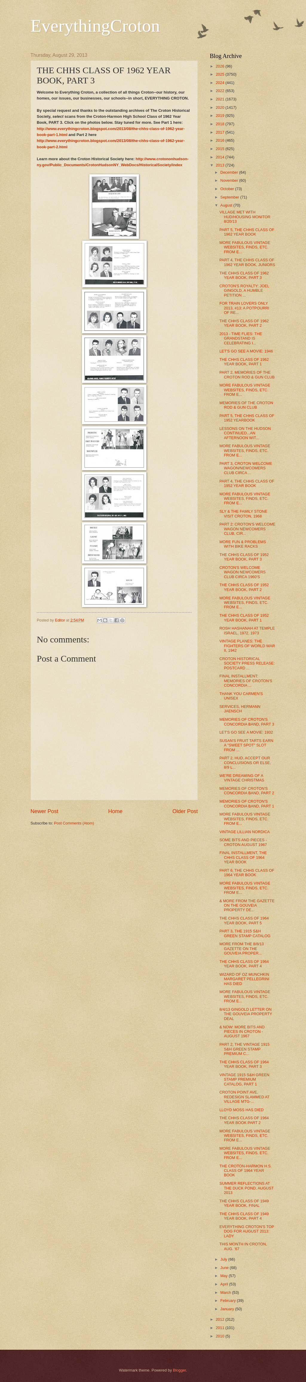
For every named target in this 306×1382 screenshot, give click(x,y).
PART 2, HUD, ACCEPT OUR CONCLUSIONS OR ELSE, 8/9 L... (245, 762)
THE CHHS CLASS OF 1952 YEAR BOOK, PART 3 (244, 556)
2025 (220, 74)
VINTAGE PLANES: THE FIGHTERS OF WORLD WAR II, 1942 (247, 646)
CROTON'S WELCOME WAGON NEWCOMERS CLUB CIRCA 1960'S (242, 572)
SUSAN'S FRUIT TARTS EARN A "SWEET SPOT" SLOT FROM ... (246, 745)
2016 (220, 140)
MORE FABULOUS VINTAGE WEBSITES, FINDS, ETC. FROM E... (244, 247)
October (227, 189)
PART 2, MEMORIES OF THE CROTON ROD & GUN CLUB (247, 374)
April (224, 1284)
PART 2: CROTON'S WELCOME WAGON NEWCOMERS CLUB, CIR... (247, 529)
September (230, 197)
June (225, 1267)
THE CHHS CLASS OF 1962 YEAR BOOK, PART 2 (244, 323)
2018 (220, 124)
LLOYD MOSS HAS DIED (241, 1110)
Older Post (185, 811)
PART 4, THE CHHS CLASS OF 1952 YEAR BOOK (246, 483)
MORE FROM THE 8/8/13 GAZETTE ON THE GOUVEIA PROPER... (241, 948)
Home (115, 811)
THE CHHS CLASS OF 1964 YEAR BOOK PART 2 (244, 1120)
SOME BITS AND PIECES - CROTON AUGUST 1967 (243, 842)
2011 (220, 1328)
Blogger (179, 1370)
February (228, 1300)
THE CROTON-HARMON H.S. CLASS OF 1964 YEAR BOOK (245, 1171)
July (224, 1259)
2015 (220, 148)
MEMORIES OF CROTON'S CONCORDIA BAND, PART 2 (246, 790)
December (229, 172)
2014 (220, 157)
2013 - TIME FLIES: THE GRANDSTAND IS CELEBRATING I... (240, 338)
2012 (220, 1319)
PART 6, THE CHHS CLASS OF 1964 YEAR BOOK (246, 872)
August (226, 205)
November (229, 180)
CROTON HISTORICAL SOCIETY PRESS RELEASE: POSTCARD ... (247, 663)
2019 (220, 115)
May (224, 1275)
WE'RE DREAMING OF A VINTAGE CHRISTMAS (241, 777)
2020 (220, 107)
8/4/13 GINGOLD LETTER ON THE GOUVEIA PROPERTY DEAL (245, 1014)
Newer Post (44, 811)
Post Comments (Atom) (74, 823)
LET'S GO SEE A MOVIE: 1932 (246, 732)
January (227, 1309)
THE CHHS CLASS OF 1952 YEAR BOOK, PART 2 (244, 587)
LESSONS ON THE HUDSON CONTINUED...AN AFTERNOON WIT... (245, 433)
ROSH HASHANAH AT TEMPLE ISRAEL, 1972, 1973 (247, 630)
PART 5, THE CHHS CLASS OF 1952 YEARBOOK (246, 417)
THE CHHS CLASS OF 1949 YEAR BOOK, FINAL (244, 1203)
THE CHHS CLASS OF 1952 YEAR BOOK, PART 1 (244, 617)
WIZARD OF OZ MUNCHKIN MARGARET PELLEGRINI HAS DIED (244, 979)
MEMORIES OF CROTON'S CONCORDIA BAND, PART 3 (246, 721)
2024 (220, 82)
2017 (220, 132)
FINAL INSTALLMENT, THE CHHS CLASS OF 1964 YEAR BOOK (243, 857)
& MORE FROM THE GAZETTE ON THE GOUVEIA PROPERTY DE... (246, 905)
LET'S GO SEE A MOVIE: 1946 (246, 351)
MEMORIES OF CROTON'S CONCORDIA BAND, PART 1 (246, 803)
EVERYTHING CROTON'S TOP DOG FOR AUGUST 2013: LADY (246, 1231)
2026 (220, 66)
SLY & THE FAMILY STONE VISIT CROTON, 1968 (243, 513)
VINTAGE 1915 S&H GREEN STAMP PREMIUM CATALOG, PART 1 (244, 1079)
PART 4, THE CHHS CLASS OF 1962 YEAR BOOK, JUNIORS (247, 262)
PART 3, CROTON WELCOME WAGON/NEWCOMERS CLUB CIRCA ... (245, 468)
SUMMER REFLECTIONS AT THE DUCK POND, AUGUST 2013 (246, 1188)
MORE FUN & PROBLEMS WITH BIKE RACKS (242, 544)
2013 (220, 165)
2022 (220, 90)
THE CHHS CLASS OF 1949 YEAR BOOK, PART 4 (244, 1216)
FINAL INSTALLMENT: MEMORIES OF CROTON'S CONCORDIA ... (245, 681)
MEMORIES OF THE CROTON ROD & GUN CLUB (246, 405)
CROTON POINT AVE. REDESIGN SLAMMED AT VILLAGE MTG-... (244, 1097)
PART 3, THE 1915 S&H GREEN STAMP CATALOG (244, 933)
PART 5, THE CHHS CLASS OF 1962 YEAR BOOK (246, 231)
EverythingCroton (95, 26)
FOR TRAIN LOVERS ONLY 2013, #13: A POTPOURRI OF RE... (244, 308)
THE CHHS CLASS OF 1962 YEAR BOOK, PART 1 (244, 361)
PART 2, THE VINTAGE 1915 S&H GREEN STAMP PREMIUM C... (244, 1049)
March (226, 1292)
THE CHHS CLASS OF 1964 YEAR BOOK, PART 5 (244, 920)
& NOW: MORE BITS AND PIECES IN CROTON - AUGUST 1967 (241, 1032)
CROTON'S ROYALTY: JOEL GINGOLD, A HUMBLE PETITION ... (244, 290)
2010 (220, 1336)
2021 (220, 99)
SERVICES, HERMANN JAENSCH (239, 708)
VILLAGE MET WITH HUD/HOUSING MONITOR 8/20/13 (244, 217)
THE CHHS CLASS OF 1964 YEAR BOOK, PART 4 (244, 963)
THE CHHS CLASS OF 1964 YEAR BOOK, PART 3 (244, 1064)
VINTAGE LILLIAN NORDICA (244, 832)
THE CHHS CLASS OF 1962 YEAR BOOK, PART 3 (244, 275)
